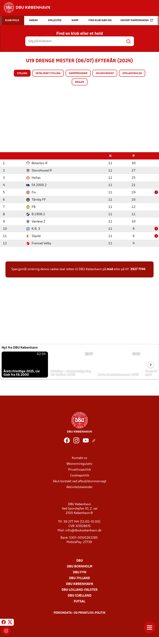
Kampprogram (78, 73)
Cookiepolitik (79, 475)
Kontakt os (79, 457)
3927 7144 (137, 269)
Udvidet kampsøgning (136, 20)
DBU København (79, 583)
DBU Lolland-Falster (80, 589)
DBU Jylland (79, 578)
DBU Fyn (79, 572)
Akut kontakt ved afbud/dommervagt (79, 481)
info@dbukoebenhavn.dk (83, 530)
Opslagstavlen (132, 73)
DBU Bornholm (79, 566)
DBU (79, 560)
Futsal (79, 601)
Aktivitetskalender (79, 487)
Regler (79, 82)
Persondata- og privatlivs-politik (80, 613)
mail (110, 269)
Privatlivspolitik (79, 469)
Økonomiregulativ (79, 463)
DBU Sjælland (79, 595)
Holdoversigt (105, 73)
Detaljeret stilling (48, 73)
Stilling (22, 73)
